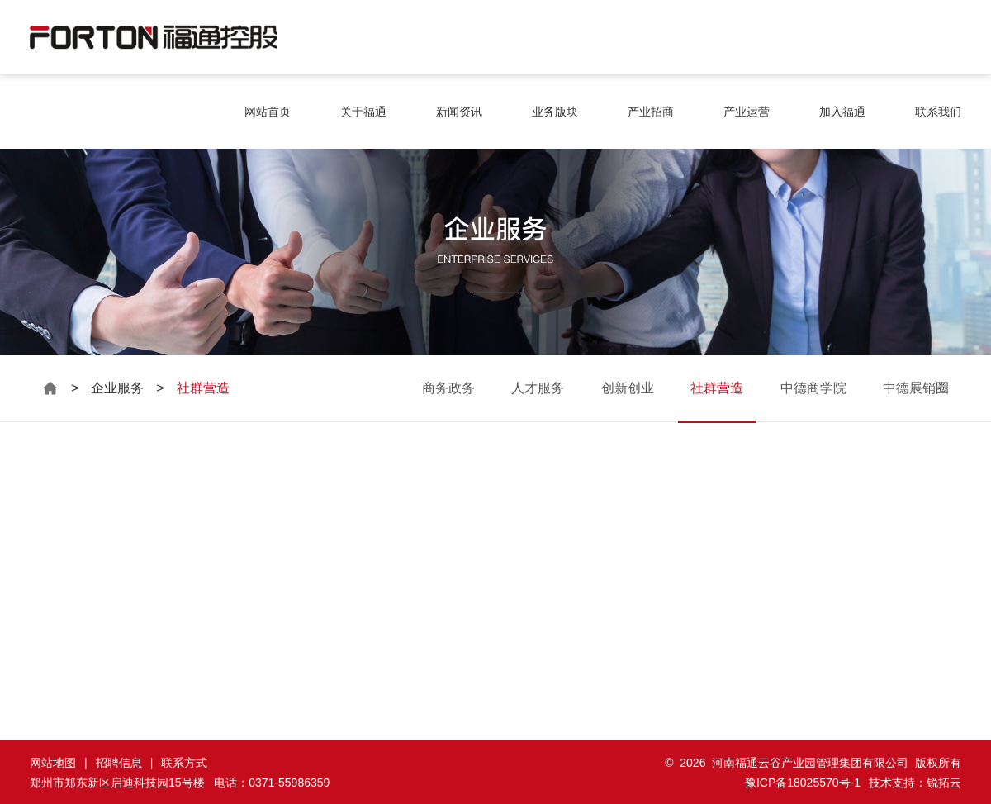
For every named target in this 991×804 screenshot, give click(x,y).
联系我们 (938, 111)
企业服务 (117, 388)
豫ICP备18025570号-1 (803, 782)
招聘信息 (119, 762)
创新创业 (627, 388)
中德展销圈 (916, 388)
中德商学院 (813, 388)
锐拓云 (944, 782)
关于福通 (363, 111)
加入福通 (842, 111)
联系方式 (184, 762)
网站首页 (267, 111)
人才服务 (537, 388)
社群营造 (716, 388)
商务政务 (448, 388)
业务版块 (555, 111)
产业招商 (651, 111)
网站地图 (53, 762)
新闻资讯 (459, 111)
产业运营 (746, 111)
